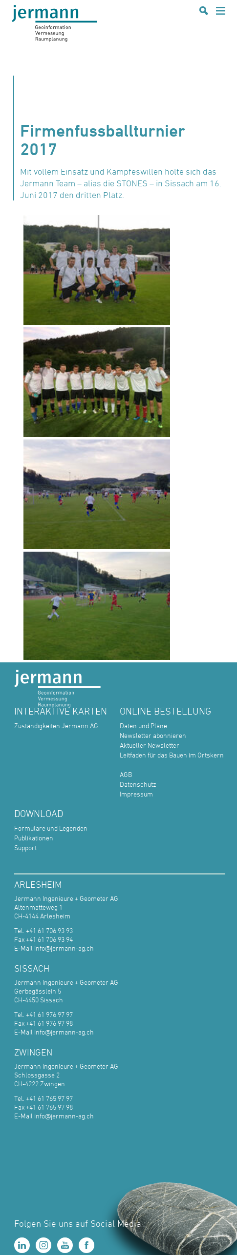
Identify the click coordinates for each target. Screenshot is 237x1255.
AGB (126, 774)
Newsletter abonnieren (153, 735)
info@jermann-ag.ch (64, 948)
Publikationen (33, 838)
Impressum (136, 794)
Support (25, 847)
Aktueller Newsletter (149, 745)
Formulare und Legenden (50, 828)
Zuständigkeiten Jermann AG (56, 725)
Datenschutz (138, 784)
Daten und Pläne (143, 725)
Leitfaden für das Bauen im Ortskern (172, 755)
